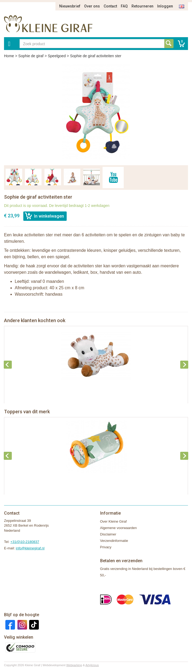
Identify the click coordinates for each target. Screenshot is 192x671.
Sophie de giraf (30, 56)
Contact (110, 6)
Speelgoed (57, 56)
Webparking (74, 665)
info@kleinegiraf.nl (30, 548)
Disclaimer (108, 534)
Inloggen (165, 6)
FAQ (124, 6)
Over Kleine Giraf (113, 521)
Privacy (106, 547)
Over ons (92, 6)
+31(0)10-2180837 (24, 542)
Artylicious (92, 665)
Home (9, 56)
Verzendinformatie (114, 541)
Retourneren (142, 6)
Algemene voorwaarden (118, 528)
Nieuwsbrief (69, 6)
